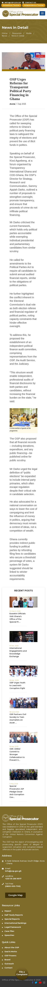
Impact (6, 911)
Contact (7, 968)
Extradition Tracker (11, 5)
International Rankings (14, 923)
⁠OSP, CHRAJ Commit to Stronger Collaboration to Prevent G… (17, 754)
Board (6, 960)
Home (5, 33)
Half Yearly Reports (12, 915)
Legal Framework (11, 927)
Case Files (8, 931)
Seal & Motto (9, 951)
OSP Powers (9, 955)
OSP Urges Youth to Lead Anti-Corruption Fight (17, 685)
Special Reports (11, 919)
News (4, 36)
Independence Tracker (34, 5)
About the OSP (10, 947)
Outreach (8, 964)
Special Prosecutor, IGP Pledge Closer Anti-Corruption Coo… (17, 791)
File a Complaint (22, 973)
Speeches (8, 935)
